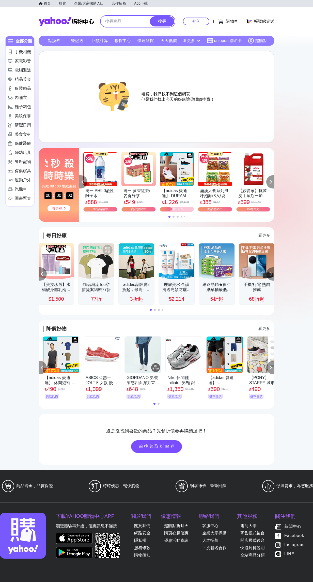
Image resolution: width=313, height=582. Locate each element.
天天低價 (169, 40)
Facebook (294, 536)
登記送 (77, 40)
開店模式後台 (252, 540)
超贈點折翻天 (176, 525)
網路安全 (142, 533)
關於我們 (142, 525)
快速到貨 (145, 40)
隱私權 (140, 540)
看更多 (191, 40)
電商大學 (248, 525)
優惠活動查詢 (176, 540)
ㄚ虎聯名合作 (214, 548)
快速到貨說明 (252, 548)
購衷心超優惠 (176, 533)
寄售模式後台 (252, 533)
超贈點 (257, 41)
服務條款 (142, 548)
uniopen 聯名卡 (224, 41)
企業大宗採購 (214, 533)
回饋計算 (100, 40)
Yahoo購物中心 (66, 21)
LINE (289, 554)
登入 (196, 21)
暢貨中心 (123, 40)
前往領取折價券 (157, 446)
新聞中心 (293, 527)
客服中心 (210, 525)
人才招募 (210, 540)
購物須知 (142, 555)
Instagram (294, 545)
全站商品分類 (252, 555)
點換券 (54, 40)
